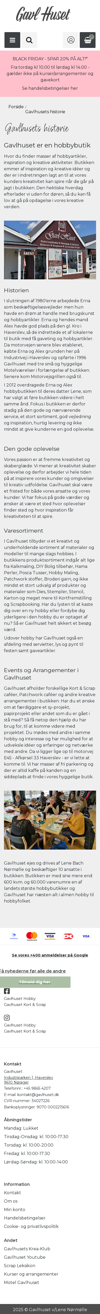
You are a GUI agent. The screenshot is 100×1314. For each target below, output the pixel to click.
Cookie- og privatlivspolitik (31, 1226)
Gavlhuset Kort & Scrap (25, 1004)
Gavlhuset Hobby (20, 998)
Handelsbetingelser (25, 1218)
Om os (10, 1201)
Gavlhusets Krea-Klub (27, 1248)
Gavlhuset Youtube (25, 1257)
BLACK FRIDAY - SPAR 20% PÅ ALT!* (50, 58)
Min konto (14, 1209)
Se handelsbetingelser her (50, 88)
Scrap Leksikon (19, 1265)
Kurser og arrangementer (31, 1274)
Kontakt (12, 1192)
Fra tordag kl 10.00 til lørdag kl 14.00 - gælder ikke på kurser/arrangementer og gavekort (50, 73)
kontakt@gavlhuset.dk (38, 1094)
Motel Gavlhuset (21, 1282)
